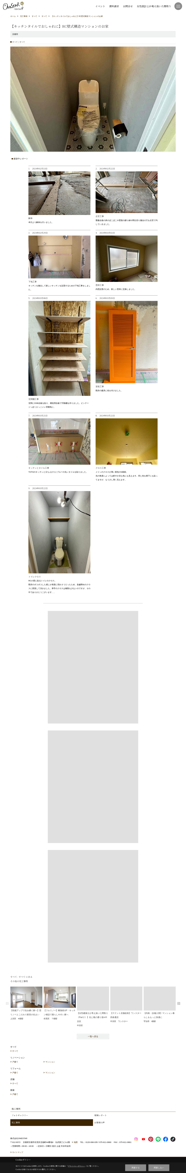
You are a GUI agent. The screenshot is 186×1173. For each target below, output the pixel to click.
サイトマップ (17, 1152)
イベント (100, 6)
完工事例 (16, 1122)
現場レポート (100, 1115)
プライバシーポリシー (76, 1166)
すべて (15, 1051)
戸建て (15, 1062)
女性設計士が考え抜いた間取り (154, 6)
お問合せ (128, 6)
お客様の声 (99, 1122)
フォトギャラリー (20, 1115)
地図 (76, 1142)
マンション (50, 1062)
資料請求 (114, 6)
